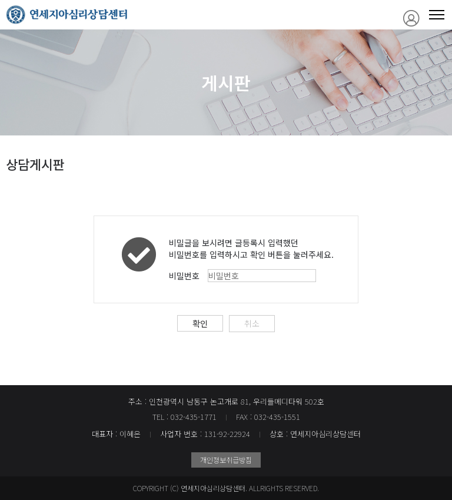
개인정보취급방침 (226, 460)
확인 (200, 323)
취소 (252, 323)
